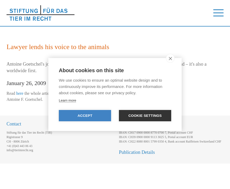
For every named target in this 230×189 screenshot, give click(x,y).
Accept (85, 116)
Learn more (67, 100)
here (20, 93)
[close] (170, 58)
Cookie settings (145, 116)
